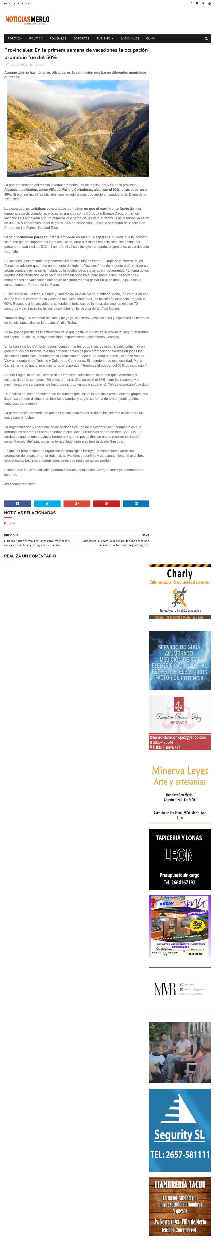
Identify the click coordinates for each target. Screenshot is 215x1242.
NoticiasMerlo (169, 953)
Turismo (104, 39)
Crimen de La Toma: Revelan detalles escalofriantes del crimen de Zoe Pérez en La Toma (179, 1008)
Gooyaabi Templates (75, 1236)
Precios (183, 1129)
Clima (150, 39)
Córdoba (195, 1070)
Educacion (158, 1092)
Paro (188, 1114)
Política (191, 1122)
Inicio (8, 3)
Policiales (58, 39)
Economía (193, 1085)
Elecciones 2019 (161, 1100)
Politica (36, 39)
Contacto (24, 3)
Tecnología (179, 1144)
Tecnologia (158, 1144)
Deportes (82, 39)
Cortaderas (182, 1077)
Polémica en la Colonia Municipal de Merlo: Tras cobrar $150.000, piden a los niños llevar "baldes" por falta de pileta (179, 982)
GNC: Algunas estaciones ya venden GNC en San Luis (189, 1030)
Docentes (175, 1085)
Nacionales (129, 39)
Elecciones (177, 1092)
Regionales (181, 1137)
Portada (15, 39)
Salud (198, 1137)
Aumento (177, 1070)
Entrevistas (185, 1100)
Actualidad (158, 1070)
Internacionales (186, 1107)
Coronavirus (160, 1077)
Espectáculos (160, 1107)
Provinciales (159, 1137)
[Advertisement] (37, 1200)
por (153, 1129)
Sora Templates (29, 1236)
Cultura (201, 1077)
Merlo (155, 1114)
